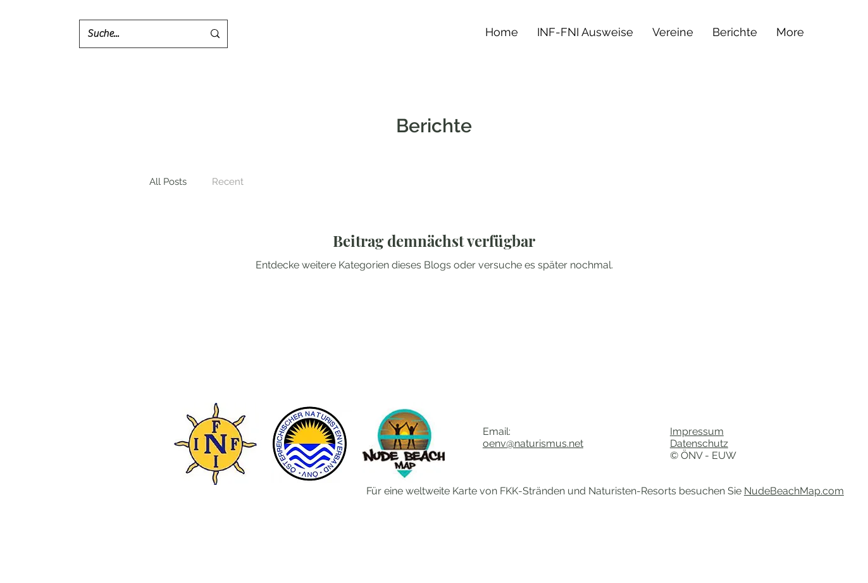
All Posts (168, 181)
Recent (228, 181)
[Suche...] (135, 33)
